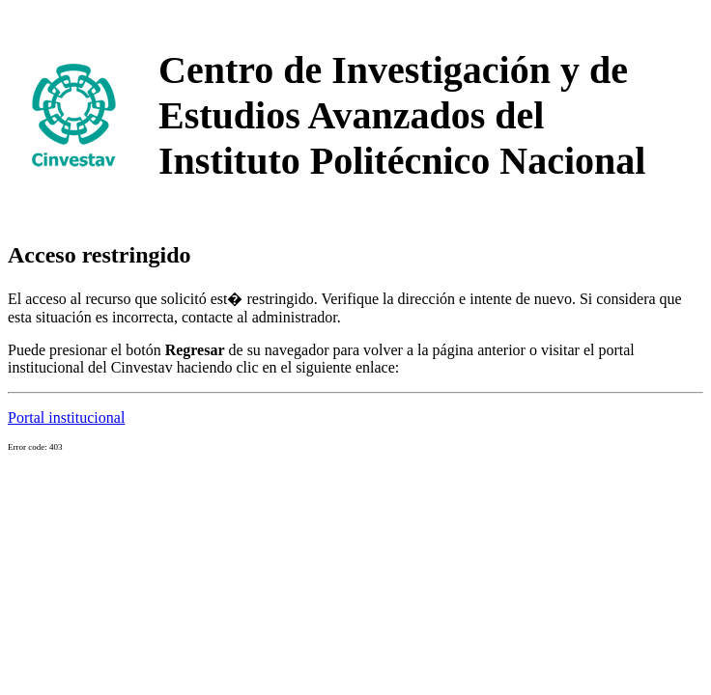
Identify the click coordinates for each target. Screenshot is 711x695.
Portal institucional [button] (66, 417)
